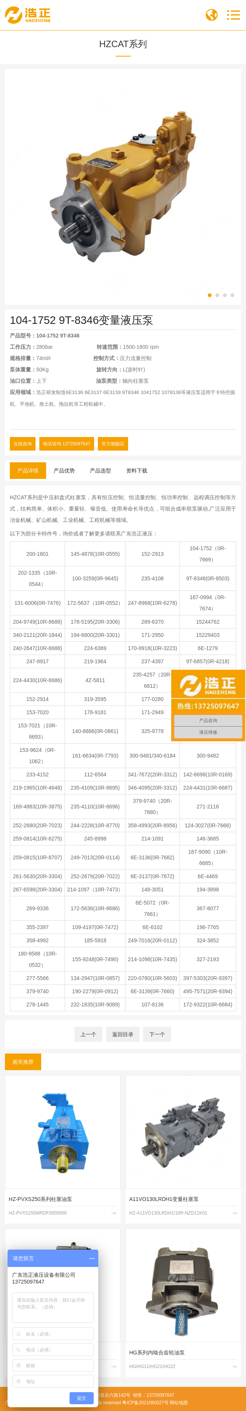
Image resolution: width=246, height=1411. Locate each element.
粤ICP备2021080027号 (145, 1402)
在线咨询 (23, 443)
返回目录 (122, 1034)
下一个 (157, 1034)
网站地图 (179, 1402)
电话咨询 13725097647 (66, 443)
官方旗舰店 (113, 443)
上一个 (88, 1034)
